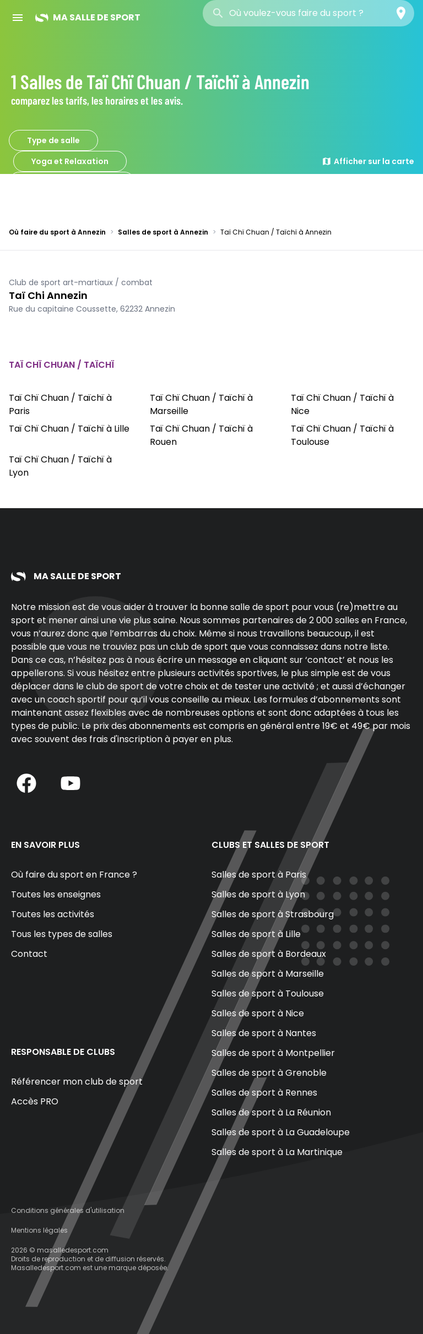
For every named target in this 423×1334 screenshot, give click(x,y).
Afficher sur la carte (368, 161)
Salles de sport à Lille (256, 934)
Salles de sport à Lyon (258, 894)
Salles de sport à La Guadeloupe (281, 1132)
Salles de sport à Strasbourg (273, 914)
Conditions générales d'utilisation (67, 1210)
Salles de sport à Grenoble (269, 1072)
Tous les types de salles (61, 934)
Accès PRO (34, 1101)
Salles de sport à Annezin (163, 232)
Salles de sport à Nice (258, 1013)
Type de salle (53, 140)
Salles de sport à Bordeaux (269, 954)
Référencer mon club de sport (77, 1081)
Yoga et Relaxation (70, 161)
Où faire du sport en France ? (74, 874)
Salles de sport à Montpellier (273, 1053)
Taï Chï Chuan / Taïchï (72, 182)
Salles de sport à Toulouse (268, 993)
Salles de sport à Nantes (264, 1033)
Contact (29, 954)
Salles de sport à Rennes (264, 1092)
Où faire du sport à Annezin (57, 232)
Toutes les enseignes (56, 894)
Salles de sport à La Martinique (277, 1152)
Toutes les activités (52, 914)
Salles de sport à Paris (259, 874)
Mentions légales (39, 1230)
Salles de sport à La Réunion (271, 1112)
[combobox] (308, 13)
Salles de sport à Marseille (268, 973)
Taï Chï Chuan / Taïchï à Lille (69, 428)
